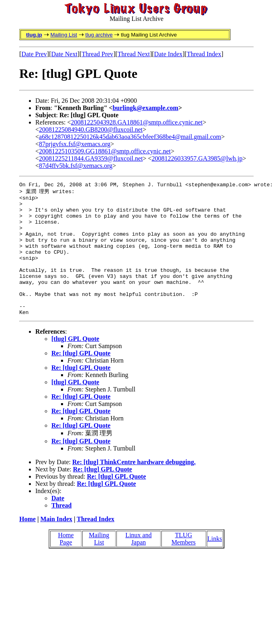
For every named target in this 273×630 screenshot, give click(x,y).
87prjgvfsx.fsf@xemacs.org (74, 144)
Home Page (65, 564)
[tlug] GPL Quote (75, 364)
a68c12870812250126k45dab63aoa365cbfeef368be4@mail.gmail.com (130, 136)
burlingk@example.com (145, 107)
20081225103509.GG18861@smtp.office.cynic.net (105, 151)
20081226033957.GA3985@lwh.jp (197, 158)
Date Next (64, 54)
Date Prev (34, 54)
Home (27, 544)
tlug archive (98, 35)
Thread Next (134, 54)
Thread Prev (97, 54)
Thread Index (204, 54)
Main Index (56, 544)
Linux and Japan (138, 564)
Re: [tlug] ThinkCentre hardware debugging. (134, 487)
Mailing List (63, 35)
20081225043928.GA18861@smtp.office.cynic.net (137, 122)
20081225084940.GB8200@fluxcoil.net (91, 129)
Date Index (168, 54)
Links (215, 564)
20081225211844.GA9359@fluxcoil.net (91, 158)
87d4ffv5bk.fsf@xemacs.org (75, 165)
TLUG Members (183, 564)
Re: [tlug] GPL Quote (80, 378)
